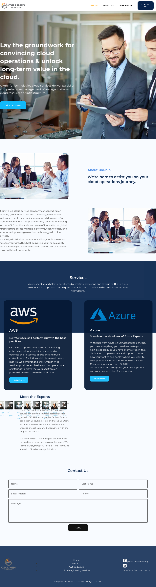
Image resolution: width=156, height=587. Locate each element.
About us (108, 5)
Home (94, 5)
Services (125, 5)
